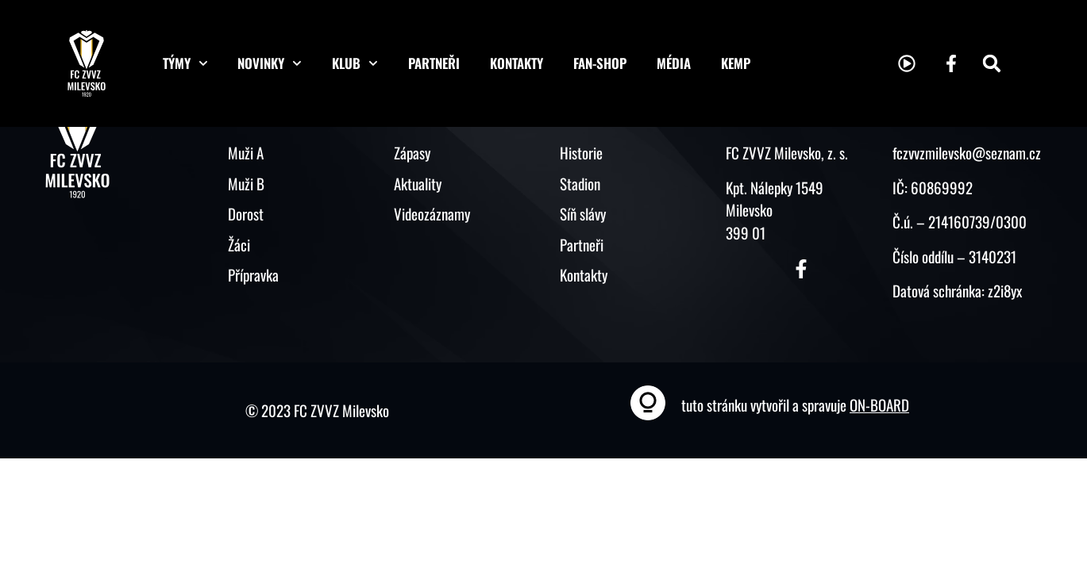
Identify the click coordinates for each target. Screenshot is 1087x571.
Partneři (434, 63)
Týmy (185, 63)
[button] (991, 63)
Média (674, 63)
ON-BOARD (879, 404)
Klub (355, 63)
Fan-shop (599, 63)
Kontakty (516, 63)
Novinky (269, 63)
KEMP (735, 63)
